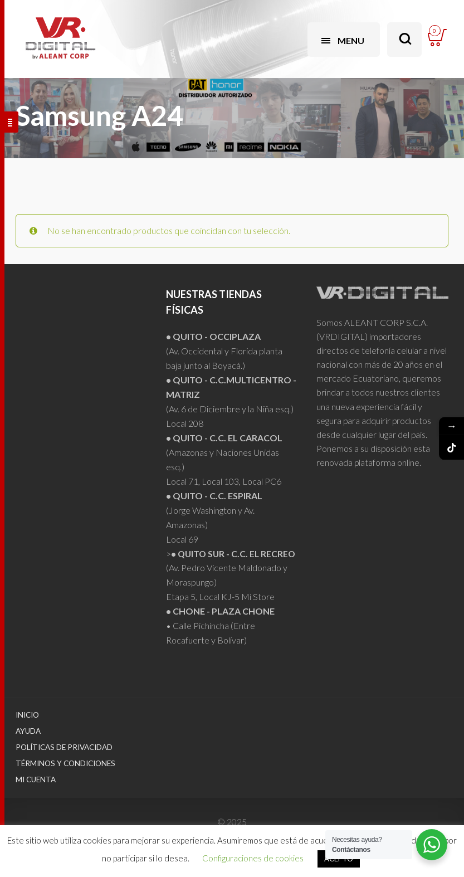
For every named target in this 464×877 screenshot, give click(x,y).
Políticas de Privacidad (64, 747)
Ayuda (28, 731)
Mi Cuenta (36, 779)
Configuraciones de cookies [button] (253, 858)
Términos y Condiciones (65, 763)
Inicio (27, 714)
